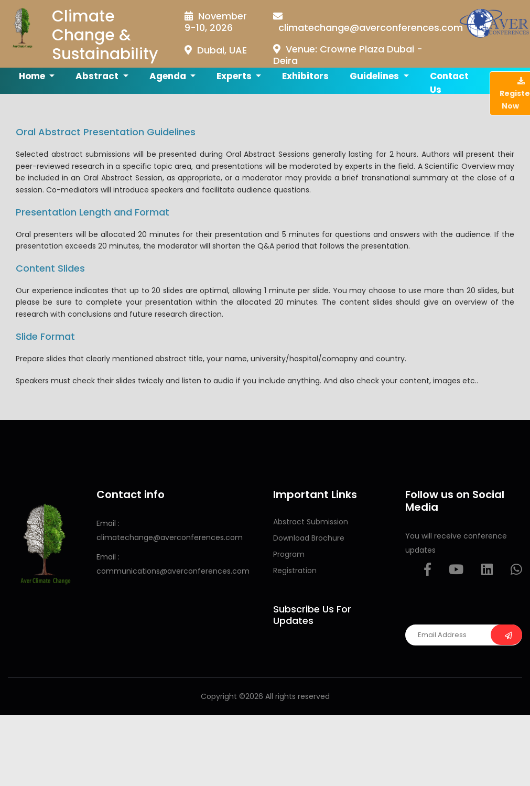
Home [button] (33, 76)
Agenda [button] (168, 76)
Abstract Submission (310, 521)
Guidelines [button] (375, 76)
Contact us (449, 83)
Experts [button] (235, 76)
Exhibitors (305, 76)
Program (289, 554)
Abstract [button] (98, 76)
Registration (295, 570)
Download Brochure (308, 538)
